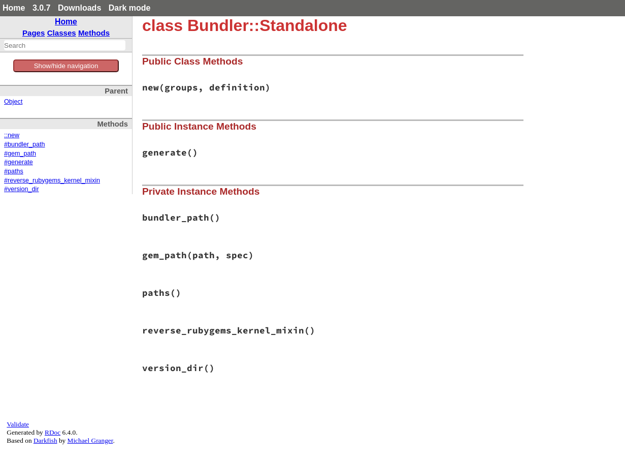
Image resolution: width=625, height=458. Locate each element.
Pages (33, 32)
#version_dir (21, 189)
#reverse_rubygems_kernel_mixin (52, 180)
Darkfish (45, 440)
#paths (13, 171)
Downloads (79, 8)
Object (13, 101)
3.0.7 (41, 8)
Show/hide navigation (66, 66)
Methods (94, 32)
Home (14, 8)
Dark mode (130, 8)
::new (11, 135)
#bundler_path (24, 144)
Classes (61, 32)
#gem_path (20, 153)
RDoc (52, 432)
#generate (18, 162)
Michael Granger (90, 440)
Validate (18, 424)
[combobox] (64, 45)
